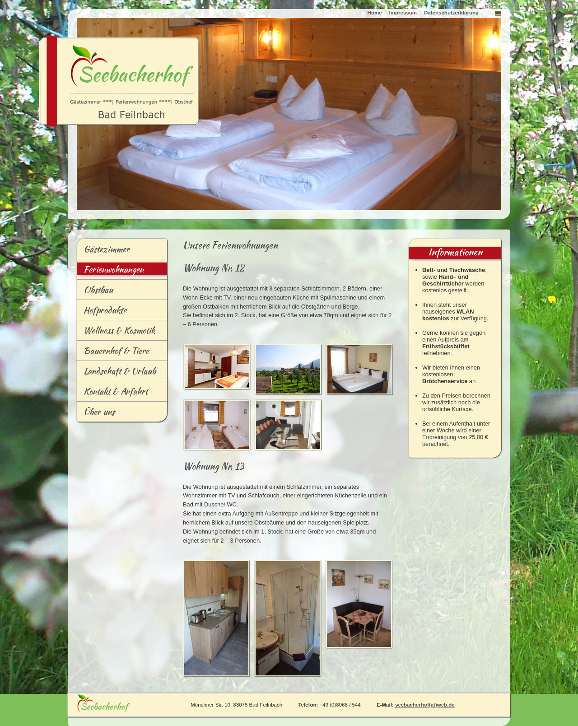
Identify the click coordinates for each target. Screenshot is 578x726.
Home (375, 12)
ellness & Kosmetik (116, 332)
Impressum (403, 12)
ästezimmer (103, 251)
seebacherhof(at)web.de (425, 704)
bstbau (95, 291)
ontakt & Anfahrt (112, 393)
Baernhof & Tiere (113, 352)
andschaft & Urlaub (116, 373)
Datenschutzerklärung (451, 12)
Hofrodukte (101, 312)
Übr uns (96, 413)
